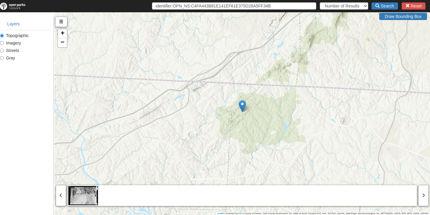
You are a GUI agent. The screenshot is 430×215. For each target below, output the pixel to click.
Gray (7, 58)
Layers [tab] (13, 24)
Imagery (10, 43)
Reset (414, 6)
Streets (9, 50)
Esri (240, 213)
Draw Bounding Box (403, 16)
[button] (269, 106)
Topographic (14, 35)
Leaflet (220, 213)
